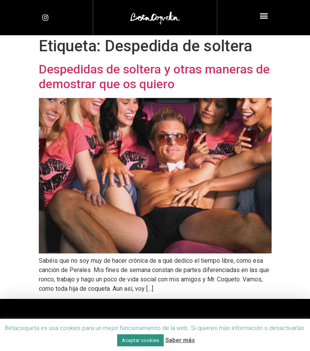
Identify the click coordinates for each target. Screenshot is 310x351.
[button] (263, 15)
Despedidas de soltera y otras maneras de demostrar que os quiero (154, 76)
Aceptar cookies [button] (140, 340)
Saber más (180, 340)
